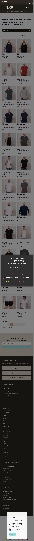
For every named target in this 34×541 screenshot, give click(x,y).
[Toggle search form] (26, 7)
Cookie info (20, 537)
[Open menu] (3, 7)
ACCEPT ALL (12, 534)
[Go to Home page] (9, 7)
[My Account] (28, 7)
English (5, 1)
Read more (20, 534)
